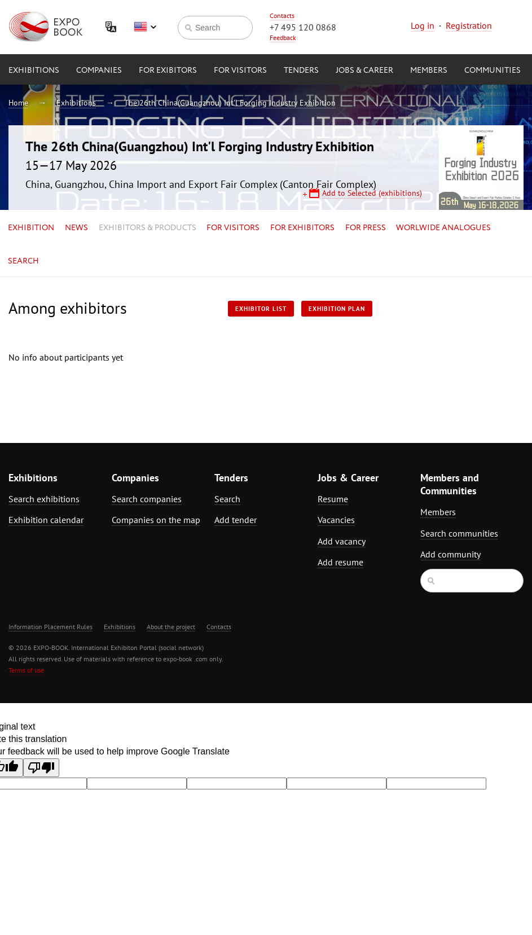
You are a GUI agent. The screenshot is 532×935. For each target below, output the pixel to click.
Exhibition (31, 228)
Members (428, 70)
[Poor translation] (41, 767)
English (145, 27)
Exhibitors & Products (147, 228)
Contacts (282, 15)
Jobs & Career (364, 70)
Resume (333, 498)
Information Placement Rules (50, 626)
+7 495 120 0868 (303, 27)
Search (23, 261)
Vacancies (336, 519)
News (76, 228)
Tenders (301, 70)
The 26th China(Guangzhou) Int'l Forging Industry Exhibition (230, 103)
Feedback (283, 37)
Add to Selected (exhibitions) (372, 193)
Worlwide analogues (443, 228)
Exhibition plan (337, 309)
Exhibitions (33, 70)
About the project (171, 626)
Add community (450, 554)
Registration (469, 25)
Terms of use (26, 670)
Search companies (147, 498)
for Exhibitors (302, 228)
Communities (492, 70)
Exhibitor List (261, 309)
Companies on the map (156, 519)
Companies (99, 70)
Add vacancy (342, 541)
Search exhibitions (44, 498)
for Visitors (240, 70)
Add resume (340, 562)
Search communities (459, 533)
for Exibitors (168, 70)
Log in (422, 25)
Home (18, 103)
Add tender (235, 519)
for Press (365, 228)
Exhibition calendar (45, 519)
